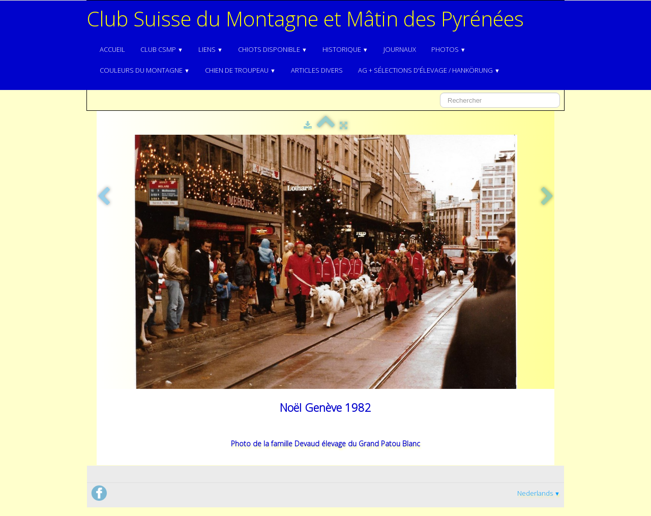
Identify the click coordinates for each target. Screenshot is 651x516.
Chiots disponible (272, 49)
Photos (448, 49)
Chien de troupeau (240, 70)
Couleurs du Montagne (145, 70)
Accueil (112, 49)
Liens (210, 49)
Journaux (399, 49)
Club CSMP (161, 49)
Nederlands (538, 493)
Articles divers (317, 70)
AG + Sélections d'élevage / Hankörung (429, 70)
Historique (345, 49)
